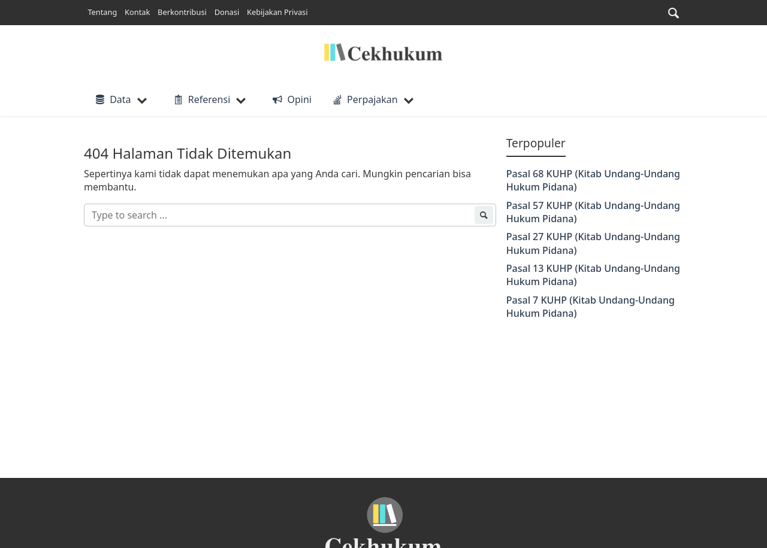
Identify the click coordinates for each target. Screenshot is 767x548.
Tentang (102, 12)
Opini (291, 99)
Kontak (137, 12)
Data (112, 99)
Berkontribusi (182, 12)
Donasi (227, 12)
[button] (673, 12)
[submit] (484, 215)
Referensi (201, 99)
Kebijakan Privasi (277, 12)
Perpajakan (364, 99)
